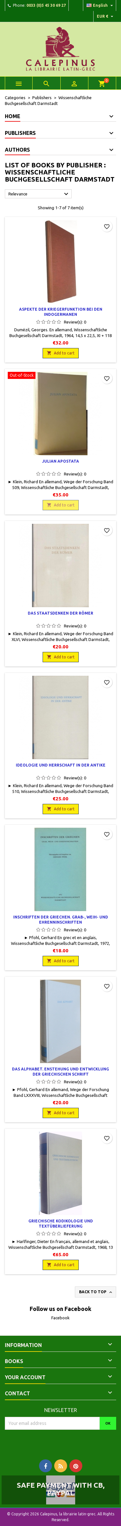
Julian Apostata (60, 461)
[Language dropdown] (100, 5)
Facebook (60, 1317)
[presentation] (59, 1442)
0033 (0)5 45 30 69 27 (46, 5)
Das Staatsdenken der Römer (60, 613)
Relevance (39, 194)
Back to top (96, 1292)
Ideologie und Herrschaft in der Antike (61, 765)
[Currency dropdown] (106, 16)
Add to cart (61, 353)
